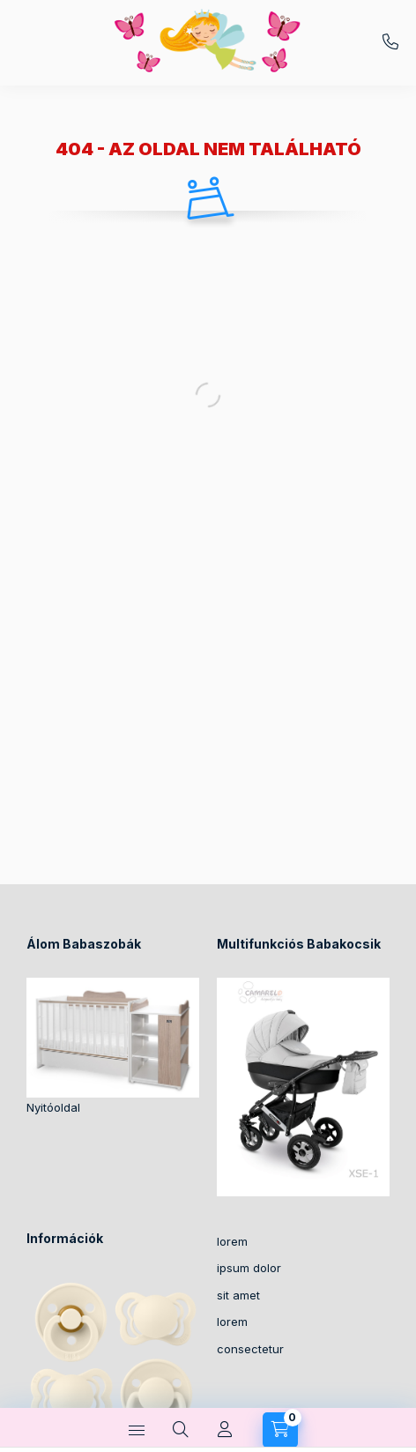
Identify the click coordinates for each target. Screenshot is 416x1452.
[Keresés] (180, 1430)
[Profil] (224, 1430)
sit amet (238, 1295)
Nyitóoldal (53, 1107)
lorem (232, 1241)
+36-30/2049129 (390, 42)
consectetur (250, 1349)
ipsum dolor (249, 1268)
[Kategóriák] (136, 1430)
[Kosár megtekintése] (280, 1430)
